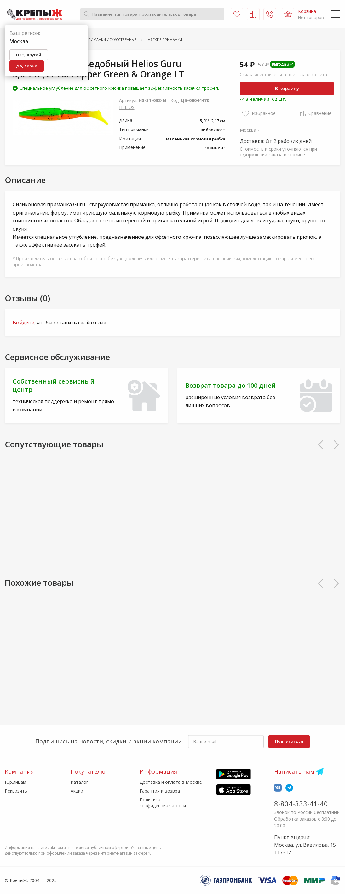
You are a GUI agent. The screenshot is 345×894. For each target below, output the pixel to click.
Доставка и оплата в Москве (171, 782)
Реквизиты (16, 791)
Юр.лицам (15, 782)
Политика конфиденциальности (163, 802)
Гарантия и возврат (161, 791)
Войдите (23, 322)
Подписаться (289, 741)
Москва (248, 130)
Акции (77, 791)
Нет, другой (28, 55)
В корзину (287, 88)
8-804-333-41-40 (301, 803)
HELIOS (127, 107)
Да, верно (26, 66)
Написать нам (294, 771)
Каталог (79, 782)
